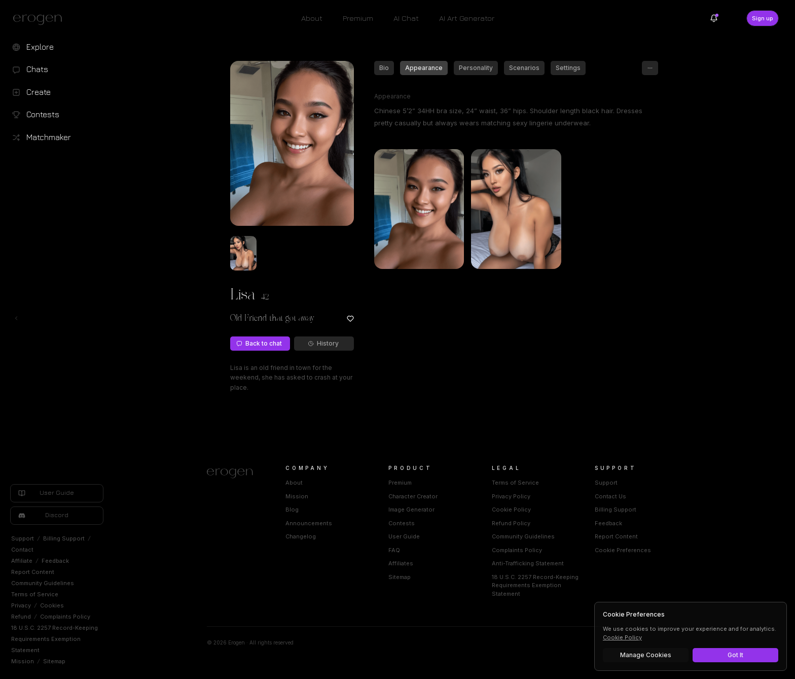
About (311, 18)
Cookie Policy (511, 509)
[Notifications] (714, 18)
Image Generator (411, 509)
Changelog (300, 536)
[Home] (234, 473)
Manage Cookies (645, 655)
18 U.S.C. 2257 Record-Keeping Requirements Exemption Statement (54, 639)
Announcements (308, 523)
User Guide (404, 536)
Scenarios (524, 68)
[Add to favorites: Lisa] (350, 319)
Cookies (52, 605)
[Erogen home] (40, 19)
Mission (22, 661)
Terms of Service (34, 594)
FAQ (394, 550)
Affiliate (21, 560)
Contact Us (610, 496)
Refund (21, 616)
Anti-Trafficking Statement (528, 563)
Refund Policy (511, 523)
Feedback (55, 560)
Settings (568, 68)
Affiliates (400, 563)
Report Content (32, 571)
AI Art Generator (466, 18)
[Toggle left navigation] (16, 318)
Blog (292, 509)
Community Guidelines (42, 583)
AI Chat (406, 18)
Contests (401, 523)
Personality (476, 68)
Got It (735, 655)
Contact (22, 549)
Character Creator (413, 496)
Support (22, 538)
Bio (384, 68)
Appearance (424, 68)
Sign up (762, 18)
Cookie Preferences (623, 550)
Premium (358, 18)
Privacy (21, 605)
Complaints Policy (65, 616)
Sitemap (54, 661)
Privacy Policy (511, 496)
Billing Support (64, 538)
